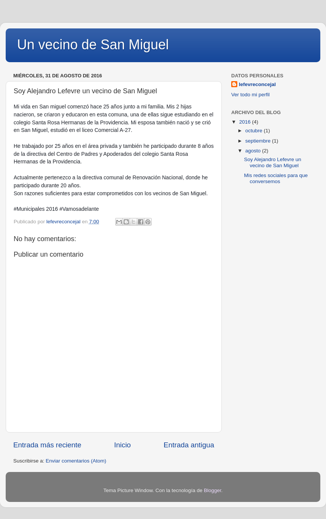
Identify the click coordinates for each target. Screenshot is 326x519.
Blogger (212, 490)
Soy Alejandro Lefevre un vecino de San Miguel (272, 162)
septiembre (258, 141)
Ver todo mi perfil (250, 94)
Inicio (122, 445)
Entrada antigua (189, 445)
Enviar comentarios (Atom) (76, 461)
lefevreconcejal (257, 84)
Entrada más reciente (47, 445)
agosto (253, 151)
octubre (254, 130)
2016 (245, 122)
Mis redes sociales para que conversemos (276, 178)
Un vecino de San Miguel (93, 44)
